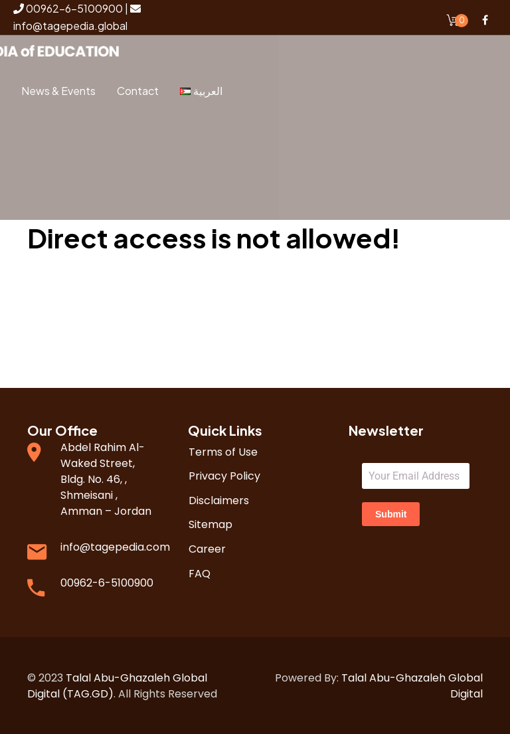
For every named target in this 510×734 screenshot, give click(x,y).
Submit (390, 512)
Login (87, 148)
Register (79, 195)
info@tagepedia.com (115, 545)
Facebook (485, 20)
